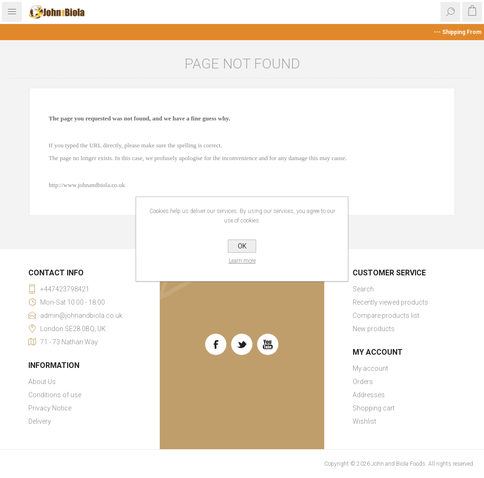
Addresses (369, 395)
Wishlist (364, 421)
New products (374, 329)
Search (363, 289)
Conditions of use (54, 395)
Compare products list (386, 315)
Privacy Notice (49, 408)
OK (242, 246)
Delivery (39, 421)
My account (370, 368)
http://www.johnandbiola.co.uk (87, 184)
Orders (363, 381)
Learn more (242, 260)
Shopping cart (374, 408)
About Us (42, 381)
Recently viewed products (390, 302)
